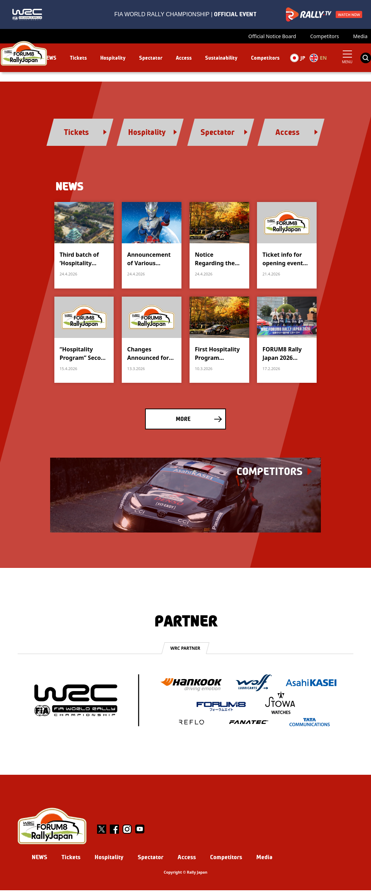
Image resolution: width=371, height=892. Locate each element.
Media (360, 36)
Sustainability (221, 58)
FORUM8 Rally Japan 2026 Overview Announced (281, 355)
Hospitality (112, 58)
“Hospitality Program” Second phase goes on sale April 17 (84, 355)
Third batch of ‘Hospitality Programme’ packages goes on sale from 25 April (81, 260)
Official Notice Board (272, 36)
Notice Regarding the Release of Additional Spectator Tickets (219, 260)
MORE (183, 420)
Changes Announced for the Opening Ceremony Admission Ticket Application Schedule (151, 355)
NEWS (49, 58)
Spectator (150, 58)
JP (297, 58)
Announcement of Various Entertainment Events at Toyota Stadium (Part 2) (150, 260)
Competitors (324, 36)
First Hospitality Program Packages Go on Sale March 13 (217, 355)
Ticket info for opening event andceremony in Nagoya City (285, 260)
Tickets (78, 58)
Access (183, 58)
